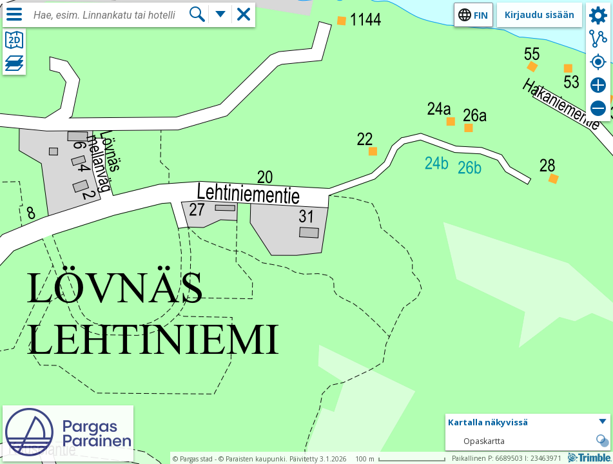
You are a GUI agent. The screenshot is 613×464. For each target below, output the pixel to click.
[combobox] (111, 15)
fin (481, 15)
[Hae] (197, 14)
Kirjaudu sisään (539, 14)
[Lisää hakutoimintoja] (220, 14)
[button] (527, 423)
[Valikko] (14, 14)
